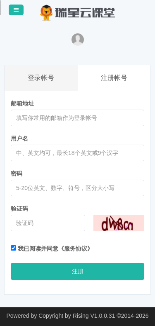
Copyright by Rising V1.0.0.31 (76, 315)
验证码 (19, 208)
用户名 (19, 138)
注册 (77, 271)
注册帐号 (114, 77)
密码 (16, 173)
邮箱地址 (22, 103)
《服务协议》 (75, 248)
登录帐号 (41, 77)
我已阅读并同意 (52, 248)
